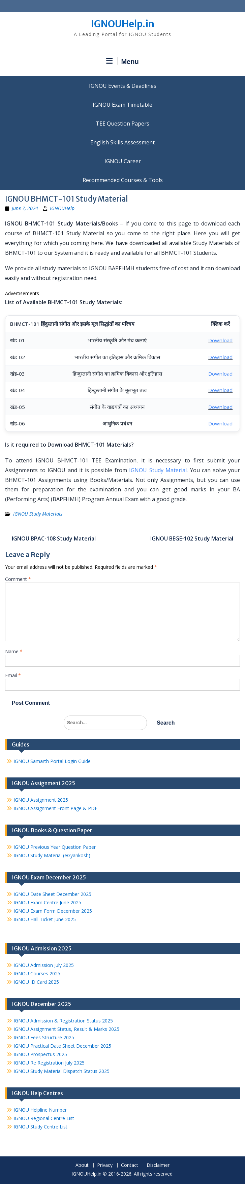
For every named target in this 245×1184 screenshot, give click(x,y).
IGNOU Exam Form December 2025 (52, 911)
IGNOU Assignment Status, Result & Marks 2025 (66, 1029)
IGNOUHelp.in (122, 24)
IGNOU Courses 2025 (36, 973)
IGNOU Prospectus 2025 (40, 1054)
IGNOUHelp (62, 208)
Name (14, 651)
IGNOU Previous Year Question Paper (54, 847)
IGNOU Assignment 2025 (40, 800)
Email (13, 675)
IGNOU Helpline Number (40, 1110)
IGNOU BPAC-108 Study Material (54, 538)
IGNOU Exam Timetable (122, 104)
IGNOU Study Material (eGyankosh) (51, 855)
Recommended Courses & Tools (123, 180)
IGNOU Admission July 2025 (43, 965)
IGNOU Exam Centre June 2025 (47, 902)
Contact (129, 1165)
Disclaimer (158, 1165)
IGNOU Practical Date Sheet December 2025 (62, 1046)
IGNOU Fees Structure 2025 (43, 1037)
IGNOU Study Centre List (40, 1126)
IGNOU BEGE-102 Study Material (191, 538)
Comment (18, 579)
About (82, 1165)
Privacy (105, 1165)
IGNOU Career (122, 161)
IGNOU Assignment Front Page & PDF (55, 808)
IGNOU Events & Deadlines (122, 86)
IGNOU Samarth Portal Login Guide (52, 761)
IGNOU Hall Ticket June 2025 (44, 919)
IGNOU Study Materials (37, 514)
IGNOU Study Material (158, 470)
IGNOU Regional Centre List (43, 1118)
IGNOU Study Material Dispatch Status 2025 (61, 1071)
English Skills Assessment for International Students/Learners (122, 142)
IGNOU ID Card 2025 (36, 982)
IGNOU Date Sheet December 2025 (52, 894)
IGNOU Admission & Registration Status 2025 (63, 1020)
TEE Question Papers (122, 123)
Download (220, 340)
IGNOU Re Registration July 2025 (49, 1062)
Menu (122, 61)
